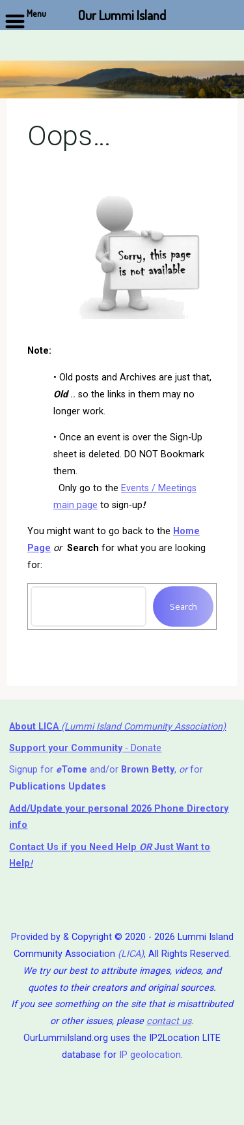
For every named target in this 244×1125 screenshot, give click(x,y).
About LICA (35, 726)
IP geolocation (150, 1055)
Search (183, 606)
